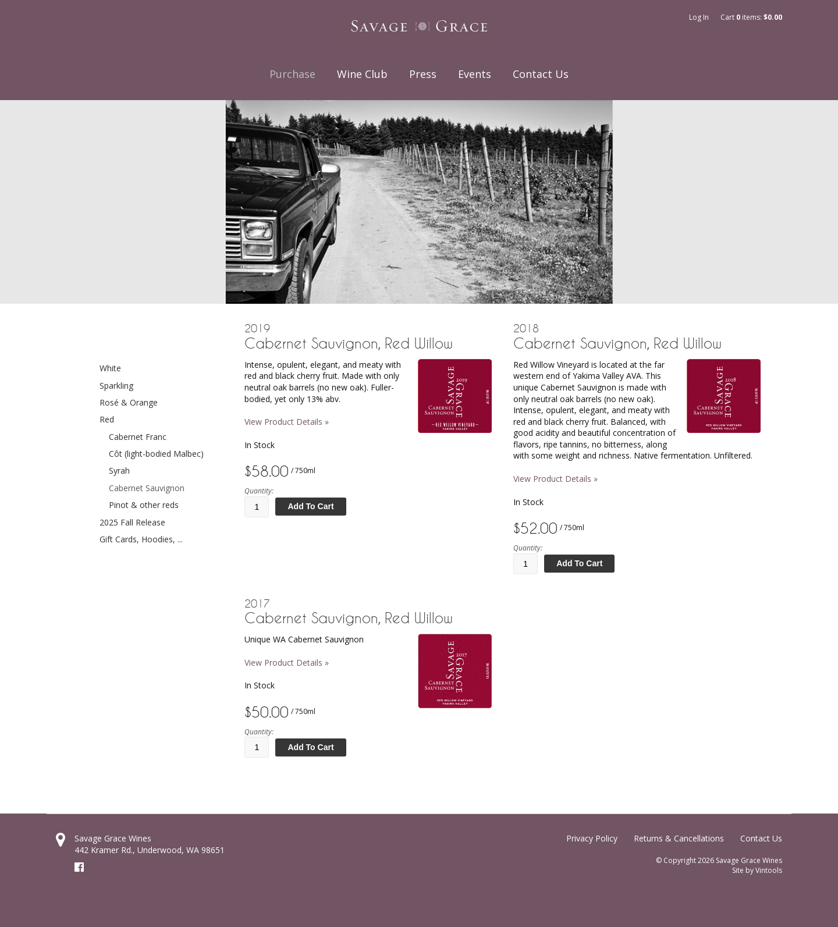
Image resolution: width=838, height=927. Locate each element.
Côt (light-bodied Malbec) (156, 453)
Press (422, 74)
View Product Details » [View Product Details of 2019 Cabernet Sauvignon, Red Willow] (286, 421)
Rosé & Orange (129, 402)
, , (149, 849)
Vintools (768, 870)
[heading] (368, 336)
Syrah (119, 470)
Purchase (292, 74)
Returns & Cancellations (679, 838)
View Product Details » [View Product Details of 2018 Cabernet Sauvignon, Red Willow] (555, 478)
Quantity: (259, 491)
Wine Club (362, 74)
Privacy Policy (591, 838)
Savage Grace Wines (112, 838)
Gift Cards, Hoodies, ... (141, 539)
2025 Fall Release (132, 522)
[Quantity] (256, 506)
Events (474, 74)
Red (107, 419)
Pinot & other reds (144, 504)
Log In (699, 17)
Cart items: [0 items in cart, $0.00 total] (751, 17)
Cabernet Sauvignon (146, 487)
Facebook (79, 867)
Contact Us (541, 74)
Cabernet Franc (137, 436)
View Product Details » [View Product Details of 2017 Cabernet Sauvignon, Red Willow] (286, 662)
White (110, 368)
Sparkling (116, 385)
